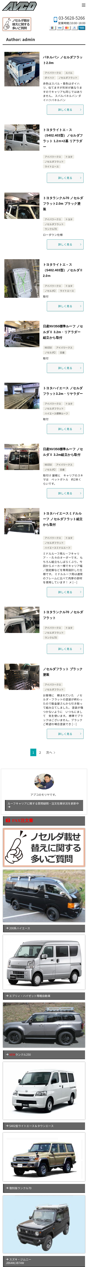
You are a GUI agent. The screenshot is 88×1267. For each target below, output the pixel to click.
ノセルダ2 (50, 290)
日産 (62, 352)
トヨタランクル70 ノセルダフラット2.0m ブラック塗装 (63, 203)
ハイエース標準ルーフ (56, 413)
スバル (68, 72)
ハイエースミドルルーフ (57, 547)
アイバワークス (53, 72)
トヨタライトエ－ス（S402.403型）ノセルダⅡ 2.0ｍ (63, 270)
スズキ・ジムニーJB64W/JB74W (18, 1261)
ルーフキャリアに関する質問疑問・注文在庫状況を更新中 (43, 804)
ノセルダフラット (68, 77)
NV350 (48, 347)
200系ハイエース (18, 928)
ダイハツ (49, 77)
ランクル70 (51, 229)
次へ (49, 752)
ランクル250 (18, 1055)
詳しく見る (70, 110)
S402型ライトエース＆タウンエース (30, 1126)
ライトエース (52, 166)
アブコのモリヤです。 (44, 785)
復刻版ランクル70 (18, 1188)
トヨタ (68, 156)
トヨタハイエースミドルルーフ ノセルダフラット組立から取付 (63, 519)
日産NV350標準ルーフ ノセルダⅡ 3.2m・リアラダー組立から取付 (63, 332)
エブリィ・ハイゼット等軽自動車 (28, 996)
